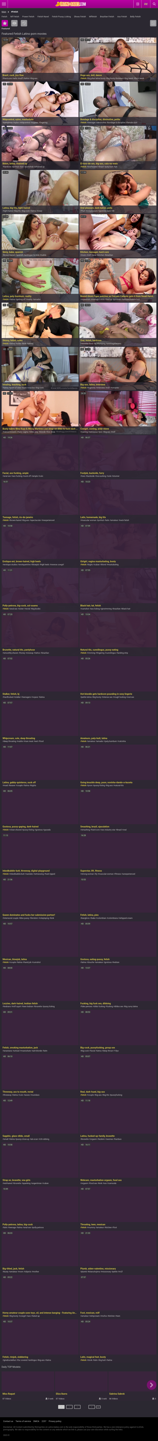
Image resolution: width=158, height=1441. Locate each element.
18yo (117, 1051)
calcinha (122, 741)
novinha (84, 343)
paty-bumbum (111, 741)
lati (116, 167)
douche (91, 962)
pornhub (117, 299)
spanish (19, 255)
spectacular (36, 520)
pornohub (29, 167)
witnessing (39, 874)
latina (33, 211)
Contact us (8, 1421)
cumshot (85, 609)
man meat (29, 741)
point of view (15, 388)
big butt (102, 1360)
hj (95, 343)
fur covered (22, 1360)
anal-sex (7, 476)
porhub (16, 167)
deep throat (108, 1051)
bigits (90, 565)
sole (109, 476)
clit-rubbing (44, 1139)
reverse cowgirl (57, 565)
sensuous (93, 432)
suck (25, 388)
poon (90, 785)
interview (101, 388)
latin (107, 520)
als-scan (34, 1139)
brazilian (109, 255)
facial (92, 1051)
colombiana (113, 918)
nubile (43, 255)
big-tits (18, 211)
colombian (101, 918)
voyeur (35, 697)
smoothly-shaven (11, 653)
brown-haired (9, 255)
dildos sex (119, 1006)
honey (22, 653)
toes (83, 476)
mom (83, 255)
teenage (12, 1227)
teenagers (26, 697)
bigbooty (91, 388)
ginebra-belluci (10, 1360)
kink (24, 343)
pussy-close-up (22, 1139)
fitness (118, 874)
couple (20, 785)
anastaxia (8, 1051)
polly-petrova (38, 1227)
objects (28, 1272)
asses (27, 1095)
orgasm (35, 122)
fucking (110, 1006)
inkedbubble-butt (17, 874)
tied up (109, 299)
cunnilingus (111, 653)
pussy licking (49, 1006)
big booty (97, 697)
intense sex (107, 697)
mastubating (113, 565)
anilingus (29, 255)
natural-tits (118, 785)
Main (4, 12)
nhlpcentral (25, 122)
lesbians (7, 1006)
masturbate (26, 1051)
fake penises (86, 1006)
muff (21, 78)
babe (93, 918)
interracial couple (11, 918)
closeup (30, 653)
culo (41, 476)
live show (51, 432)
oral (91, 343)
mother (36, 1272)
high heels (45, 565)
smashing (85, 830)
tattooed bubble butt (131, 299)
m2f (121, 1272)
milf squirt (16, 1006)
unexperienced (129, 874)
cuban (97, 565)
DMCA (36, 1421)
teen (118, 1316)
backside (91, 476)
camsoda (112, 1183)
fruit (83, 211)
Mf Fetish (14, 16)
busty (6, 1272)
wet (36, 741)
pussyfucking (116, 1095)
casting (84, 432)
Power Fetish (28, 16)
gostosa (102, 211)
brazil (101, 167)
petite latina (86, 697)
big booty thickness (115, 78)
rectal (27, 609)
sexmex (109, 1139)
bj (96, 874)
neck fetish (124, 520)
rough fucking (120, 697)
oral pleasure (92, 211)
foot (115, 1227)
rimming (91, 653)
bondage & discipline (116, 122)
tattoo (27, 78)
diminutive (101, 122)
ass (29, 1316)
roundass (35, 1095)
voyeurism (85, 299)
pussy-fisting (99, 785)
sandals (29, 874)
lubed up (36, 1316)
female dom (132, 122)
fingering (43, 122)
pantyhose (8, 122)
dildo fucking (99, 1006)
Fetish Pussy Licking (61, 16)
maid (6, 785)
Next (98, 1408)
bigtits (33, 785)
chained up (40, 167)
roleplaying (44, 918)
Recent (24, 23)
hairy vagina (23, 432)
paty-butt (109, 167)
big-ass (34, 78)
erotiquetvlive (25, 565)
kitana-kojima (94, 1272)
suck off (27, 476)
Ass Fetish (122, 16)
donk (90, 1360)
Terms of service (23, 1421)
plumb (84, 1272)
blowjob (35, 565)
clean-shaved (15, 830)
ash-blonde (37, 1051)
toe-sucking (101, 476)
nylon (16, 122)
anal (94, 255)
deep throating (10, 741)
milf (89, 255)
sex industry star (108, 830)
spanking (26, 1183)
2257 (44, 1421)
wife (15, 78)
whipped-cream (126, 918)
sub (22, 167)
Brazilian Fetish (107, 16)
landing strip (122, 653)
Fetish (4, 16)
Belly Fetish (135, 16)
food (42, 741)
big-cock (26, 211)
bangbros (85, 918)
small (6, 1139)
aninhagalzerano (114, 343)
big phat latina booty (96, 78)
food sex (93, 1183)
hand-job (27, 962)
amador (37, 299)
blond (103, 565)
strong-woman (87, 874)
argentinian (37, 1183)
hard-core (8, 78)
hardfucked (8, 697)
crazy (40, 211)
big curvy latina (131, 1006)
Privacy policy (55, 1421)
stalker (18, 697)
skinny (30, 343)
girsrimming (106, 609)
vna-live (31, 388)
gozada (47, 830)
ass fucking (17, 476)
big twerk (129, 78)
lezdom (102, 1139)
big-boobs (36, 609)
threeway (7, 1095)
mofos (104, 1316)
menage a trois (98, 299)
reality (29, 299)
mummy (91, 1227)
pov (109, 211)
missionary (106, 1272)
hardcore (7, 167)
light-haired (8, 211)
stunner (116, 476)
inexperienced (48, 520)
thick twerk (139, 78)
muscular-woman (106, 874)
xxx (105, 1183)
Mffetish (93, 16)
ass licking (95, 609)
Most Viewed (14, 23)
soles (19, 343)
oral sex (130, 697)
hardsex (118, 1139)
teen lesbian (28, 1006)
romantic (115, 388)
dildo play (34, 432)
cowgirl (23, 1316)
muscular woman (88, 520)
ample (35, 476)
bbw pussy (24, 918)
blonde (43, 432)
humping (101, 343)
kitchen (101, 255)
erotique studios (10, 565)
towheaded (92, 167)
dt (113, 211)
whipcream (95, 1316)
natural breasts (10, 432)
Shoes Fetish (80, 16)
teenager (92, 122)
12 (89, 1408)
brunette (38, 1006)
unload (16, 1051)
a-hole (36, 255)
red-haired (8, 1183)
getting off (21, 299)
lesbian (116, 962)
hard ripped (50, 874)
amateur (114, 520)
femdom (34, 918)
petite (115, 1272)
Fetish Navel (43, 16)
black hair (126, 609)
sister (21, 609)
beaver (12, 785)
